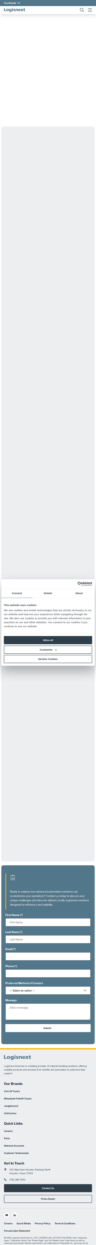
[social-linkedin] (14, 1197)
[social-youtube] (6, 1197)
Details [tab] (48, 593)
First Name (12, 896)
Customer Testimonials (16, 1134)
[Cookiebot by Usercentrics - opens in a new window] (77, 584)
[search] (82, 10)
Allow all (48, 640)
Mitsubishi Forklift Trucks (17, 1080)
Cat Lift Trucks (12, 1073)
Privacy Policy (43, 1205)
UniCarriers (10, 1095)
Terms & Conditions (65, 1205)
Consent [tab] (17, 593)
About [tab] (79, 593)
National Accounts (14, 1127)
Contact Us (48, 1169)
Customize (48, 649)
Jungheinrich (11, 1087)
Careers (8, 1112)
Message (11, 982)
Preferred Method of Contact (24, 965)
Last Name (12, 913)
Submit (47, 1009)
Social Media (24, 1205)
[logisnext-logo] (14, 10)
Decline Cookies (48, 659)
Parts (7, 1120)
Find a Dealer (48, 1180)
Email (8, 930)
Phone (9, 948)
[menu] (90, 10)
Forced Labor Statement (17, 1212)
